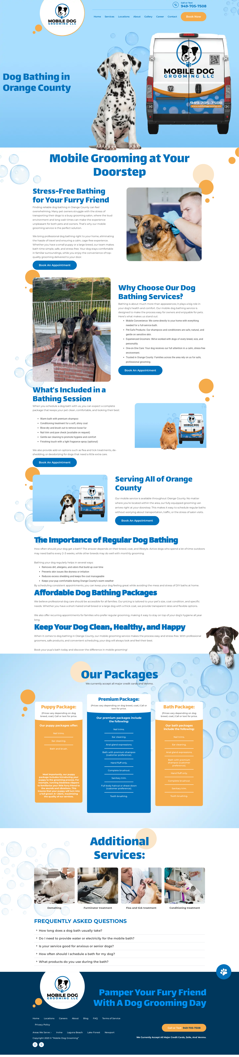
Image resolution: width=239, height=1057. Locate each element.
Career (160, 16)
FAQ (95, 1018)
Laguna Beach (75, 1034)
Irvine (59, 1034)
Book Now (193, 16)
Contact (172, 16)
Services (109, 16)
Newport (109, 1034)
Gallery (148, 16)
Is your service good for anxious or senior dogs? (76, 946)
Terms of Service (111, 1018)
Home (97, 16)
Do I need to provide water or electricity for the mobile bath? (86, 938)
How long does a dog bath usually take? (70, 930)
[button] (119, 931)
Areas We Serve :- (42, 1034)
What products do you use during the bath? (74, 962)
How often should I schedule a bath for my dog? (77, 954)
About (137, 16)
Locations (124, 16)
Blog (85, 1018)
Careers (63, 1018)
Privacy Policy (42, 1025)
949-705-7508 (193, 6)
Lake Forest (93, 1034)
